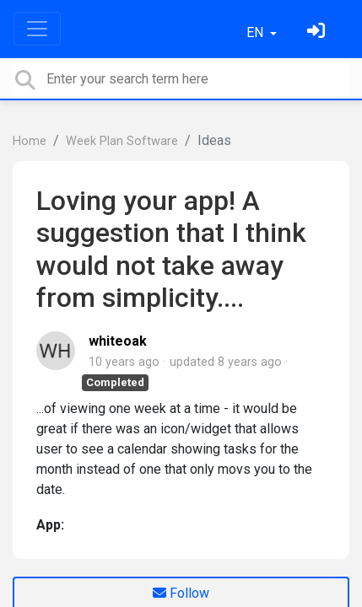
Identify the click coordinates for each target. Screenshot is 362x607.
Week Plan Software (122, 141)
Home (29, 141)
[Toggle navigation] (37, 29)
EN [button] (256, 32)
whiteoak (118, 341)
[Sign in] (318, 32)
